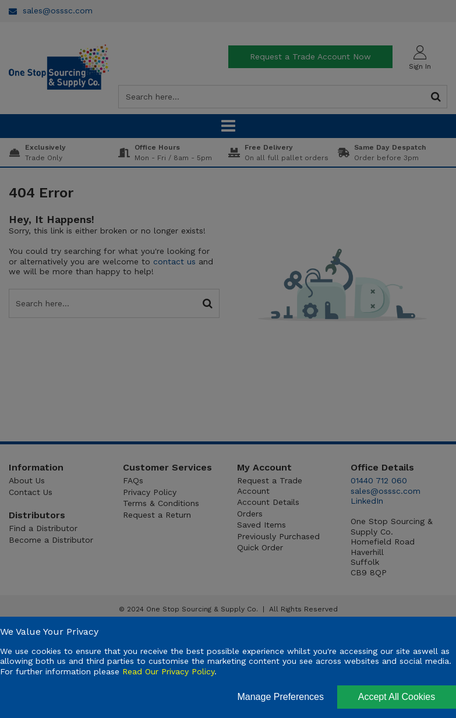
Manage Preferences (280, 697)
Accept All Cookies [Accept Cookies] (397, 697)
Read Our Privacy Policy (168, 671)
